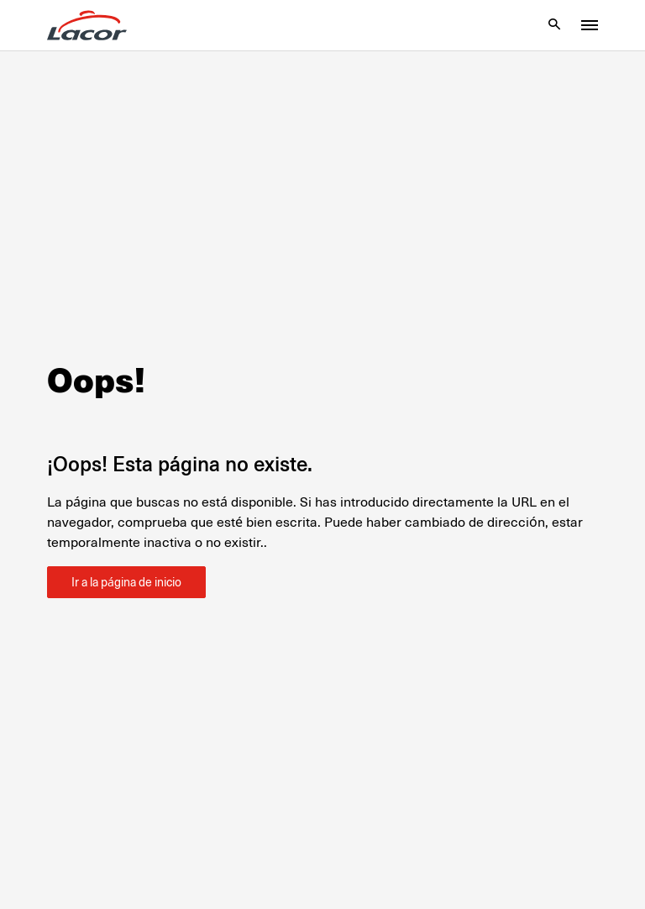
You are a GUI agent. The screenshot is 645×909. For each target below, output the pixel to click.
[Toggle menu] (589, 25)
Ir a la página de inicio (126, 582)
